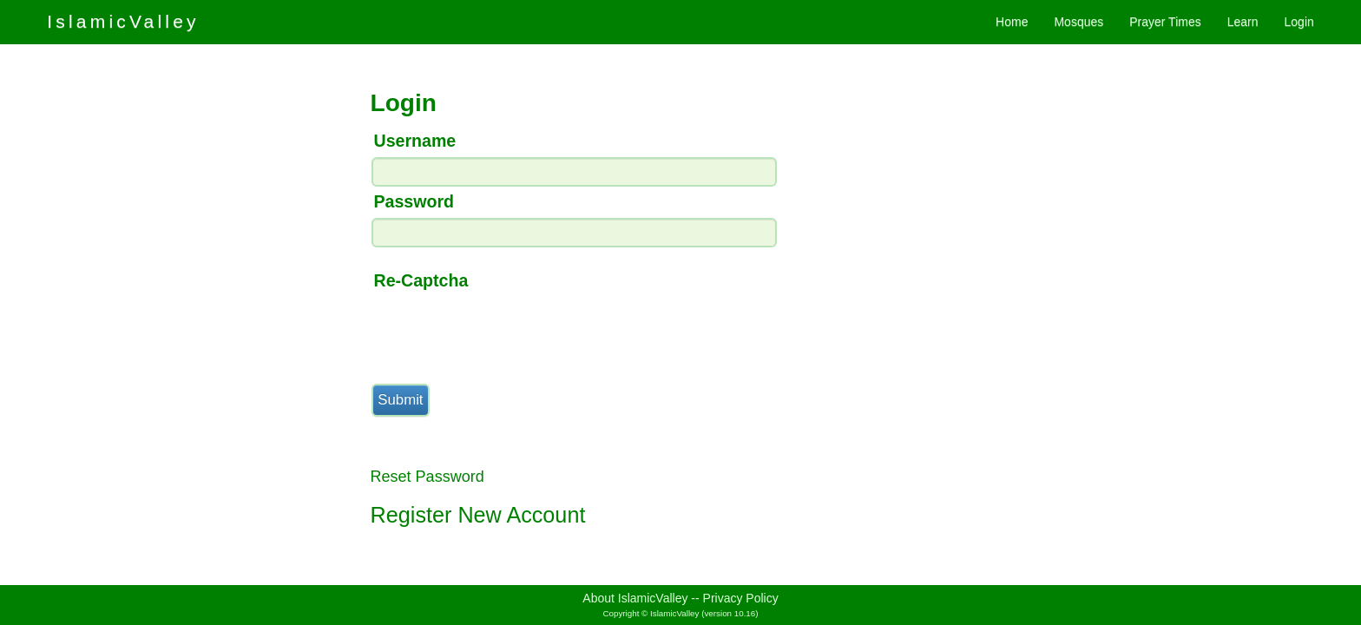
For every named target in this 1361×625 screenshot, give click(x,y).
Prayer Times (1164, 22)
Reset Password (427, 476)
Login (1299, 22)
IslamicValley (123, 21)
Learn (1243, 22)
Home (1012, 22)
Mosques (1078, 22)
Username (415, 140)
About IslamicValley (634, 598)
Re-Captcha (421, 280)
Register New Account (478, 515)
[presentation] (502, 331)
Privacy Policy (741, 598)
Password (414, 201)
